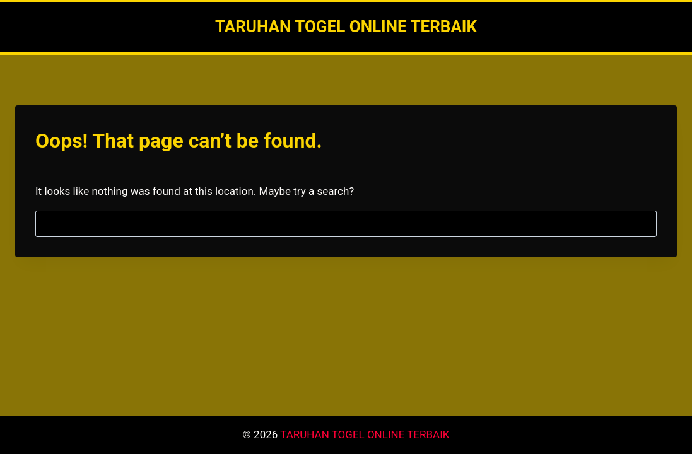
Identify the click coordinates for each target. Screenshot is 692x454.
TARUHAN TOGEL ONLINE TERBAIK (364, 434)
